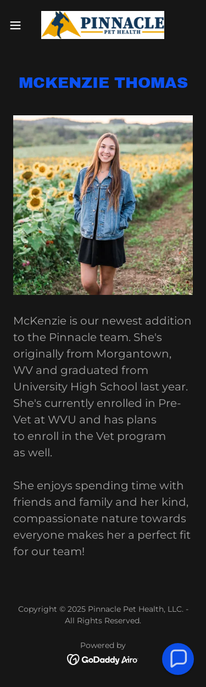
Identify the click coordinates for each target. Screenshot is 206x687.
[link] (102, 25)
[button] (19, 25)
